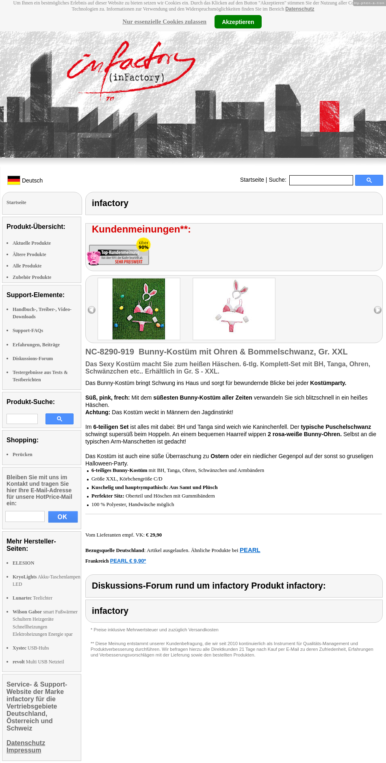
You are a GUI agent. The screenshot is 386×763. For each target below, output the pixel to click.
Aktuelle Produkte (32, 243)
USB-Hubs (31, 648)
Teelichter (32, 598)
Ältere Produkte (29, 254)
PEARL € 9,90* (128, 561)
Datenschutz (299, 9)
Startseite (252, 179)
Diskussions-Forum (33, 358)
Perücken (23, 454)
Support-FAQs (28, 330)
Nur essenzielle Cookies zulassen (164, 21)
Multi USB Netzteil (38, 662)
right (378, 310)
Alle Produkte (27, 266)
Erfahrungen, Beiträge (36, 345)
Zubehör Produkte (32, 277)
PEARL (250, 549)
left (91, 310)
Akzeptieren (238, 21)
